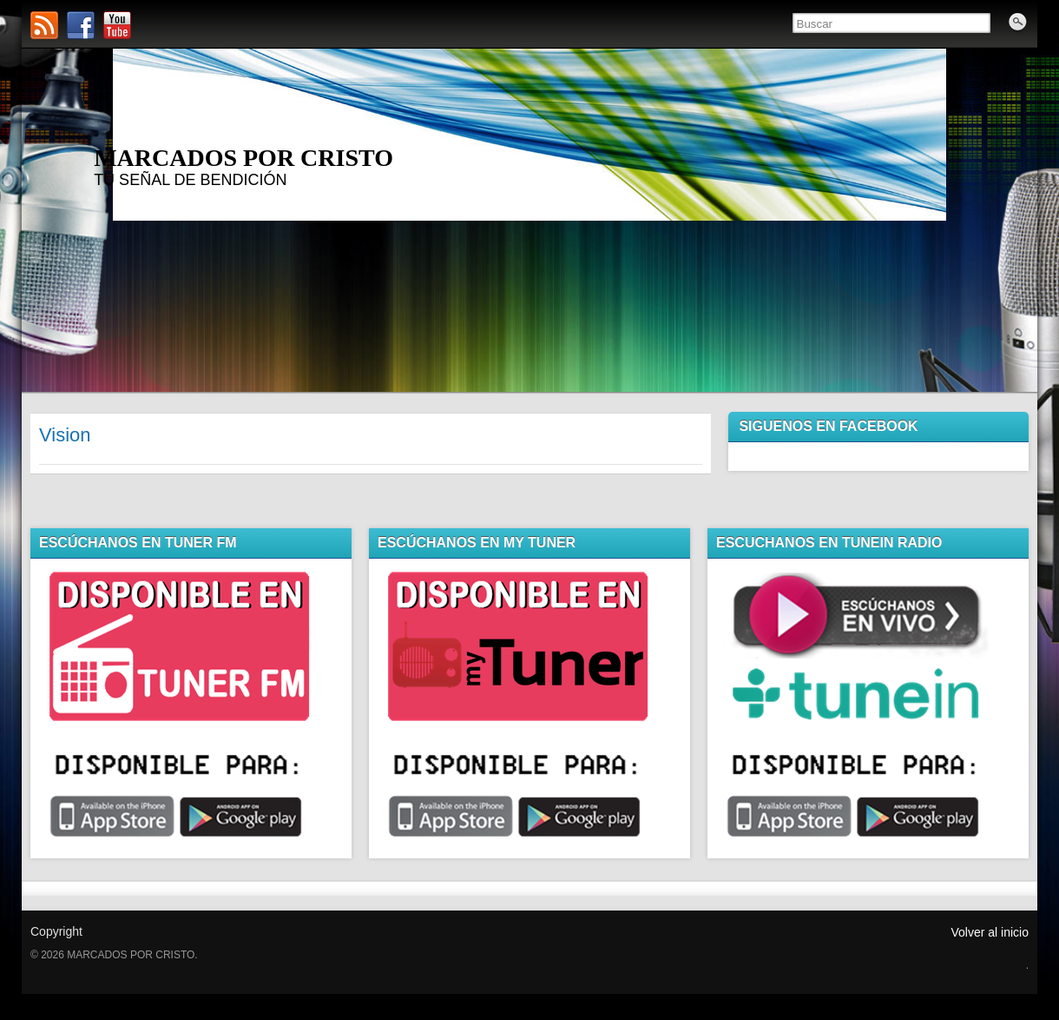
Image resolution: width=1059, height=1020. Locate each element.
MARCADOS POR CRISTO (243, 157)
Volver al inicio (990, 932)
